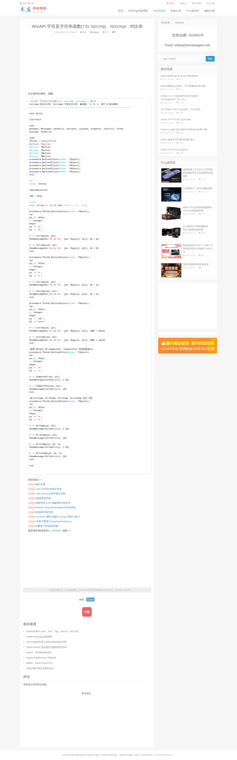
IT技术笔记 (159, 11)
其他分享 (176, 11)
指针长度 (36, 484)
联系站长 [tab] (179, 22)
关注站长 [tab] (165, 22)
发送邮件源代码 (40, 512)
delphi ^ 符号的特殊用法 (39, 652)
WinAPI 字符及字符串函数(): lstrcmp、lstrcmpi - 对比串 (63, 101)
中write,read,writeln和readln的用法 (52, 507)
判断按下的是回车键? (43, 525)
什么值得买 (192, 11)
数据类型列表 (39, 498)
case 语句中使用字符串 (45, 489)
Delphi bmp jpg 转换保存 (39, 636)
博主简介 (170, 3)
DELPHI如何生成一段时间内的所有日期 (46, 641)
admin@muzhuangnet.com (192, 45)
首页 (120, 11)
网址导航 (196, 3)
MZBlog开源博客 (138, 11)
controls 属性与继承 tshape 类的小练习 (54, 516)
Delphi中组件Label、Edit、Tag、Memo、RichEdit (52, 631)
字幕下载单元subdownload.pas (49, 521)
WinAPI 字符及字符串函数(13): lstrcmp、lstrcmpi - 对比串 (87, 26)
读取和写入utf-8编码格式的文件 (49, 502)
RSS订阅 (210, 3)
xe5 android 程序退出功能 (47, 493)
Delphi (96, 32)
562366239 (195, 35)
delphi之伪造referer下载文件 (41, 657)
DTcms (157, 755)
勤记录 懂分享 (27, 3)
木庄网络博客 (71, 590)
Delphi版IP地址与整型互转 (40, 668)
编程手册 (209, 11)
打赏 (87, 612)
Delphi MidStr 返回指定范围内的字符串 (46, 647)
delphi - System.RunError (39, 663)
